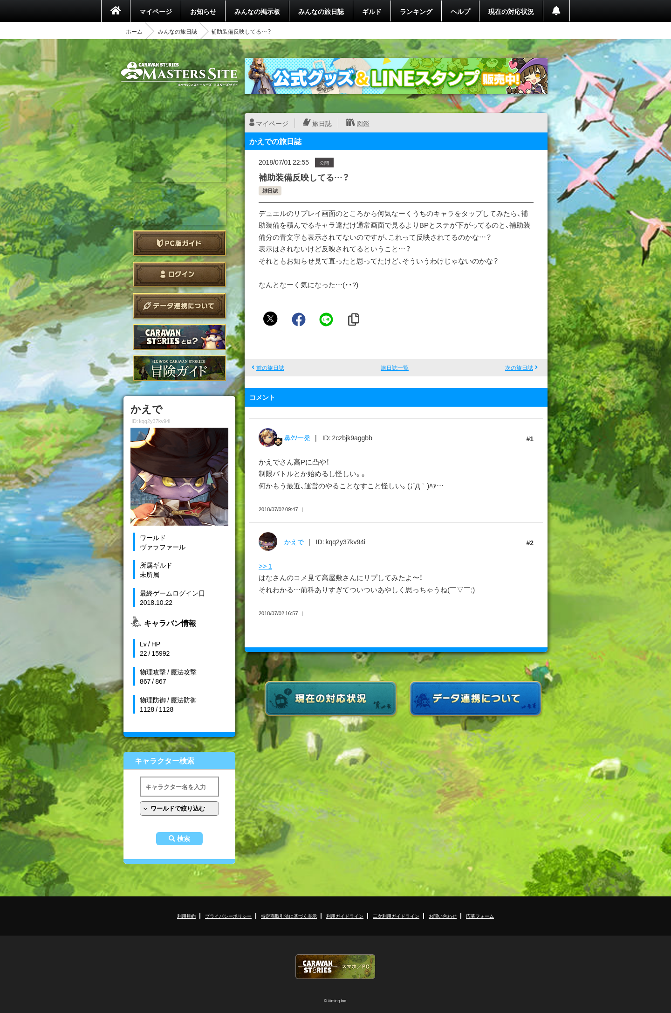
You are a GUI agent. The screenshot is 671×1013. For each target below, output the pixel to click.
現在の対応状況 (511, 11)
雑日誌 (270, 190)
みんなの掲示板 (257, 11)
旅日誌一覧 (395, 367)
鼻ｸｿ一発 (297, 437)
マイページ (155, 11)
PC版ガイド (179, 243)
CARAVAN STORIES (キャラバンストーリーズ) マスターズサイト (179, 74)
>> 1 (265, 566)
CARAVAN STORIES (335, 966)
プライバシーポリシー (228, 915)
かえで (294, 541)
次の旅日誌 (519, 367)
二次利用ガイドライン (396, 915)
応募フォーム (480, 915)
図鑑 (363, 123)
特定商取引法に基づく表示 (289, 915)
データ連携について (179, 306)
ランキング (416, 11)
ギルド (372, 11)
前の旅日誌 (270, 367)
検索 (183, 838)
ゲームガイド (179, 368)
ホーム (134, 31)
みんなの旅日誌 (321, 11)
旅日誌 (322, 123)
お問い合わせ (443, 915)
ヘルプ (460, 11)
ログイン (179, 274)
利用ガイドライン (344, 915)
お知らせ (203, 11)
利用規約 (186, 915)
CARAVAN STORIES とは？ (179, 337)
